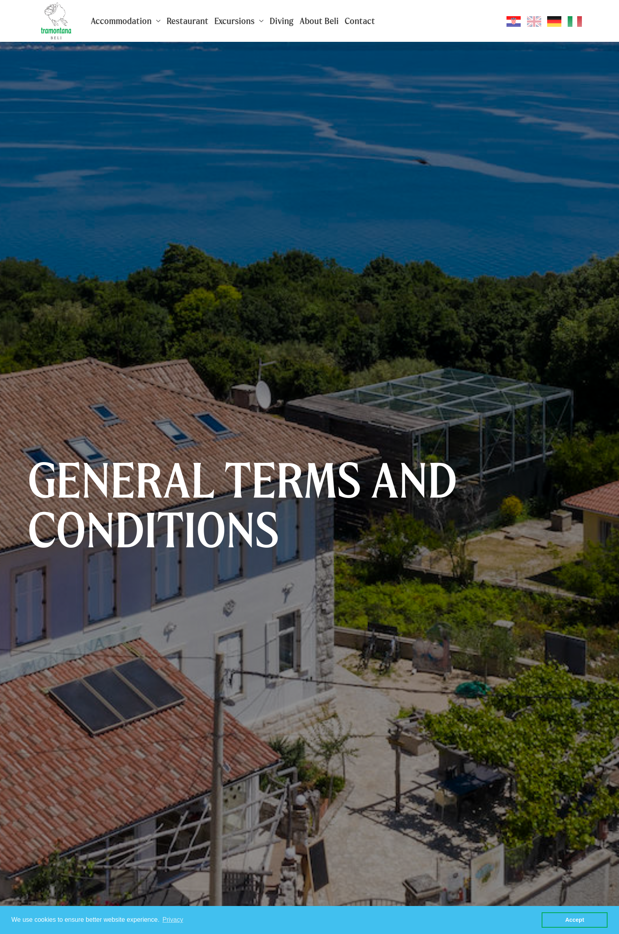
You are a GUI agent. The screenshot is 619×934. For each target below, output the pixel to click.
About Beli (319, 20)
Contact (360, 20)
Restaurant (187, 20)
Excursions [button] (239, 20)
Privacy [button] (172, 919)
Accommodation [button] (126, 20)
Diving (282, 20)
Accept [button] (574, 920)
